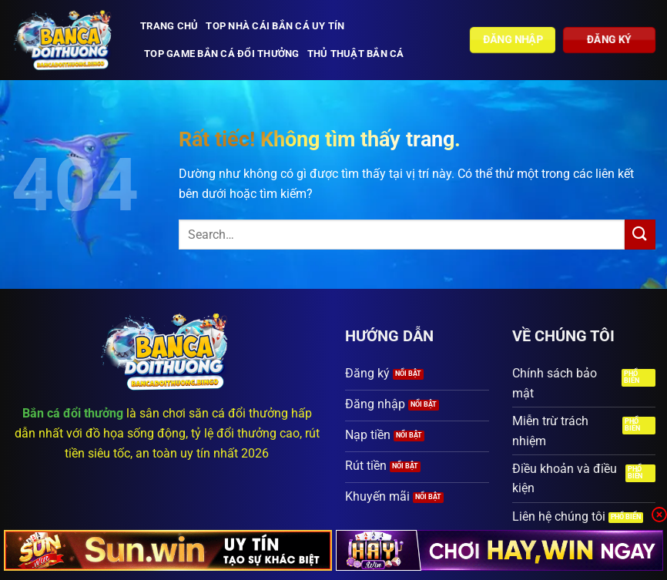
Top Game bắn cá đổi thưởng (222, 53)
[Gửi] (640, 235)
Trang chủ (169, 26)
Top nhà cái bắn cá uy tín (275, 26)
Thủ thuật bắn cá (355, 53)
